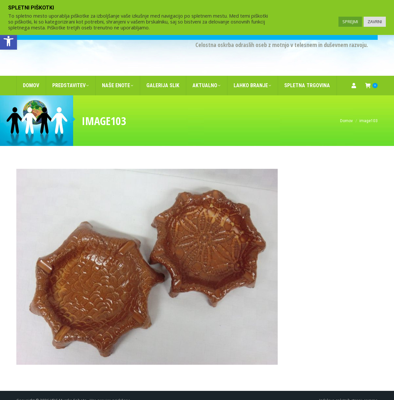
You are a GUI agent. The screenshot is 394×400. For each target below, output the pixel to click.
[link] (8, 41)
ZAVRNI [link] (375, 21)
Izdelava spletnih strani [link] (340, 390)
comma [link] (371, 390)
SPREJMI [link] (350, 21)
